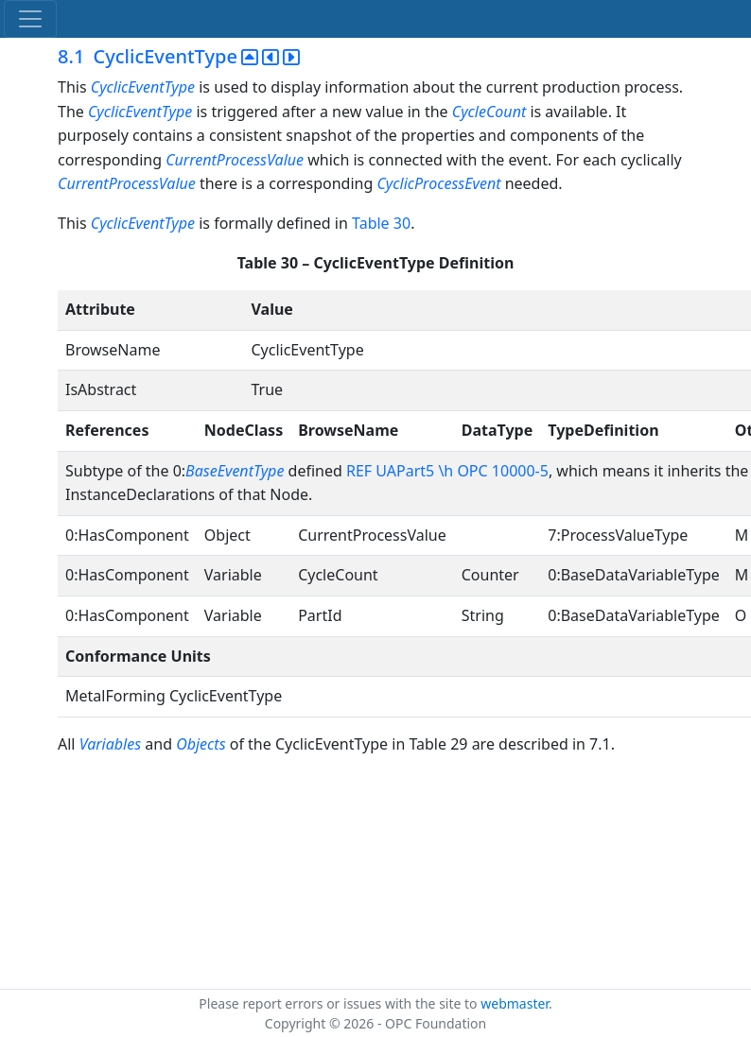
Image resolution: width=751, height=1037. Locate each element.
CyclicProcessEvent (438, 183)
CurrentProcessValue (235, 159)
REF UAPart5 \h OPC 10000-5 (447, 470)
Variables (110, 744)
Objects (203, 744)
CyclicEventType (143, 87)
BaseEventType (234, 470)
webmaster (514, 1003)
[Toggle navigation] (30, 19)
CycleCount (489, 111)
